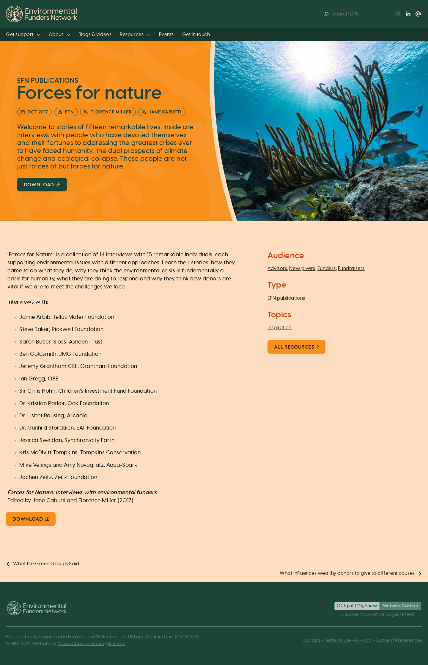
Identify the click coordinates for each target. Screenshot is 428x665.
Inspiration (280, 327)
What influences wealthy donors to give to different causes (347, 573)
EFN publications (286, 298)
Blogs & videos (95, 34)
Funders (326, 268)
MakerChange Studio (81, 643)
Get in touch (196, 34)
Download (42, 185)
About (59, 34)
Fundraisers (351, 268)
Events (166, 34)
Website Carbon (400, 606)
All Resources (296, 347)
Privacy (363, 640)
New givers (302, 268)
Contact (311, 640)
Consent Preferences (399, 640)
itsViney (116, 643)
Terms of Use (337, 640)
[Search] (326, 14)
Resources (135, 34)
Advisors (277, 268)
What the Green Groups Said (46, 563)
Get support (23, 34)
